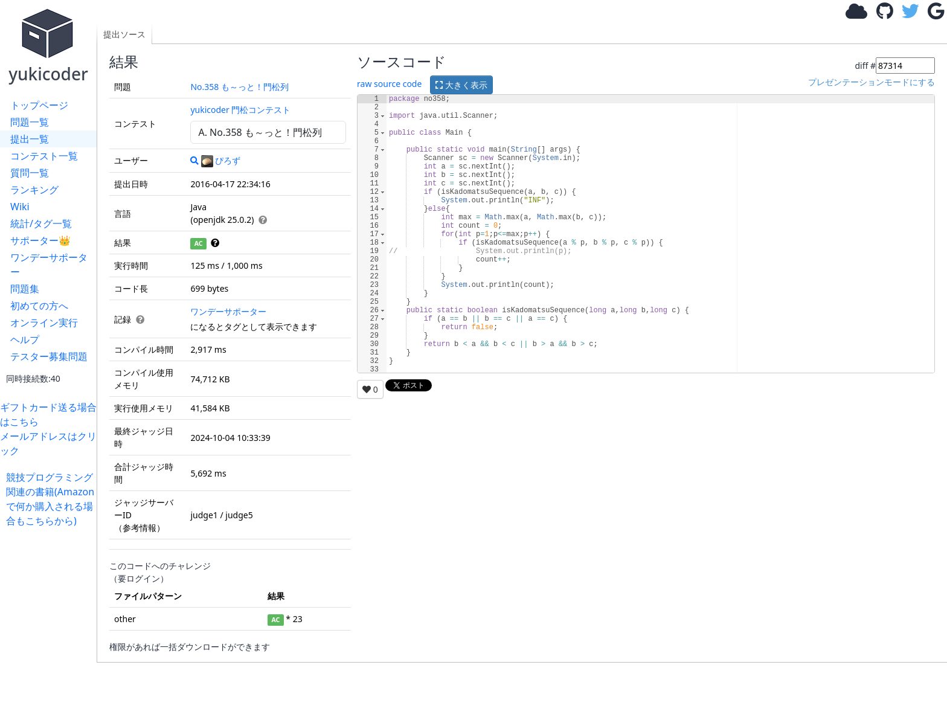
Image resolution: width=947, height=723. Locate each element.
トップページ (39, 105)
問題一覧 (29, 122)
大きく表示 (461, 85)
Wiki (20, 206)
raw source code (389, 83)
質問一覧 (29, 172)
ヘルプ (24, 339)
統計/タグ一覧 (41, 223)
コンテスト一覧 (44, 155)
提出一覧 (29, 139)
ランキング (34, 189)
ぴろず (220, 160)
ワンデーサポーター (49, 264)
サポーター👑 (40, 240)
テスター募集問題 (49, 356)
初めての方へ (39, 305)
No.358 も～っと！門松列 (239, 86)
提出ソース (124, 34)
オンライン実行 (44, 322)
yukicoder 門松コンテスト (240, 109)
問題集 (24, 288)
